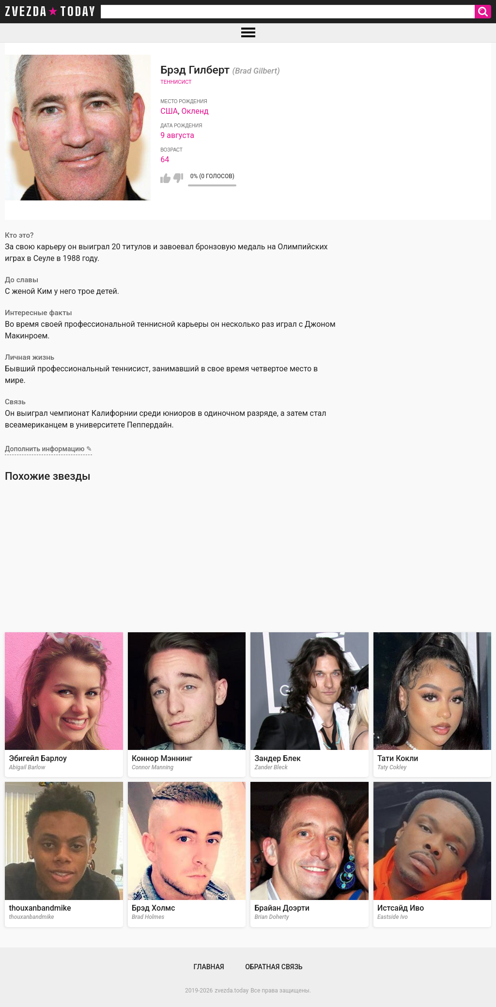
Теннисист (175, 82)
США (169, 111)
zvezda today (50, 11)
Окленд (194, 111)
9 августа (177, 135)
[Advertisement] (248, 557)
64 (164, 159)
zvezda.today (231, 990)
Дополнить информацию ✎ (48, 449)
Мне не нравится (178, 178)
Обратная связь (273, 967)
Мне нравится (165, 178)
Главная (208, 967)
